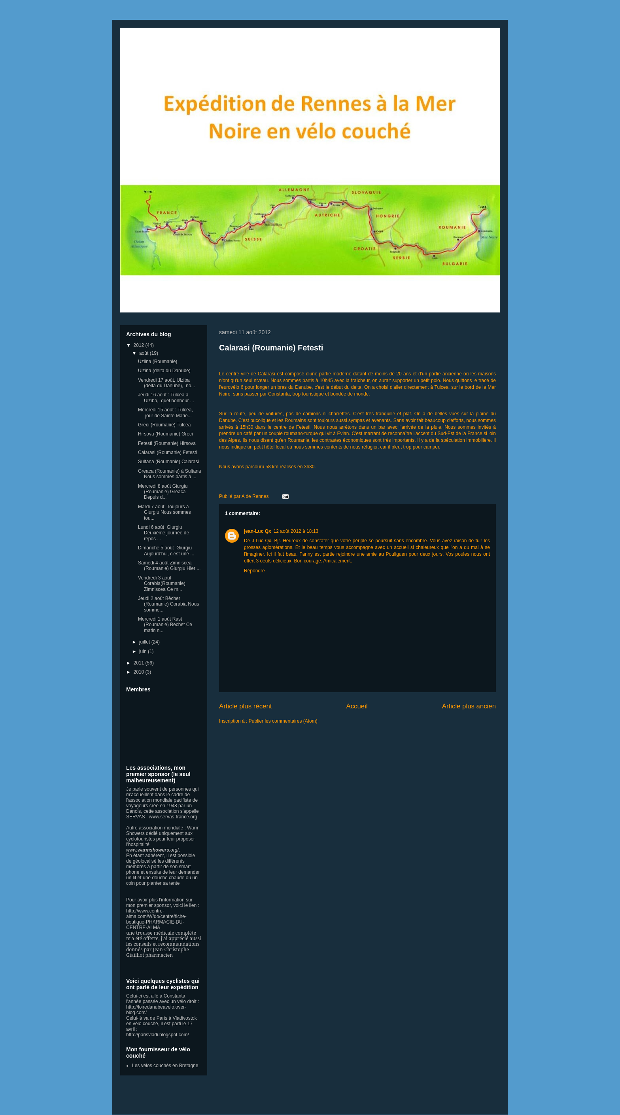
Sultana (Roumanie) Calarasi (168, 461)
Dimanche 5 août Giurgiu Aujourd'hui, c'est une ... (166, 550)
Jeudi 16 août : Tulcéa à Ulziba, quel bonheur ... (166, 397)
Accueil (357, 706)
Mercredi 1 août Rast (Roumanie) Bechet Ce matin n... (165, 624)
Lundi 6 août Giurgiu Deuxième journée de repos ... (163, 532)
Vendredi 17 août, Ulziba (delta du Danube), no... (166, 382)
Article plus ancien (469, 706)
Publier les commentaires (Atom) (283, 721)
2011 (140, 663)
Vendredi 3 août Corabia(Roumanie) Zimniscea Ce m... (161, 583)
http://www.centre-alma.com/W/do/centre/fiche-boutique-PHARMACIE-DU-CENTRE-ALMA (156, 919)
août (144, 353)
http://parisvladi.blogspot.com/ (157, 1034)
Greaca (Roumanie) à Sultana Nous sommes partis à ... (169, 473)
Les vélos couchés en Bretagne (165, 1065)
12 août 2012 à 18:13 (296, 531)
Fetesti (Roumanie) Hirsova (167, 443)
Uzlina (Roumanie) (157, 361)
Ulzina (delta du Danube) (164, 370)
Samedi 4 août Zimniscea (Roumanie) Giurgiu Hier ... (169, 565)
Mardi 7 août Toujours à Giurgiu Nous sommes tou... (164, 512)
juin (143, 651)
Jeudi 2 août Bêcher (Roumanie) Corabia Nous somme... (168, 604)
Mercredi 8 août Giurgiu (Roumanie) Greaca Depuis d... (162, 491)
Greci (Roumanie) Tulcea (164, 425)
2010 (140, 672)
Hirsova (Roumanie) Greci (165, 434)
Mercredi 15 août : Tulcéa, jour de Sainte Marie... (165, 412)
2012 (140, 345)
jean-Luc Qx (257, 531)
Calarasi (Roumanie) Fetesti (271, 347)
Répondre (254, 571)
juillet (145, 642)
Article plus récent (245, 706)
